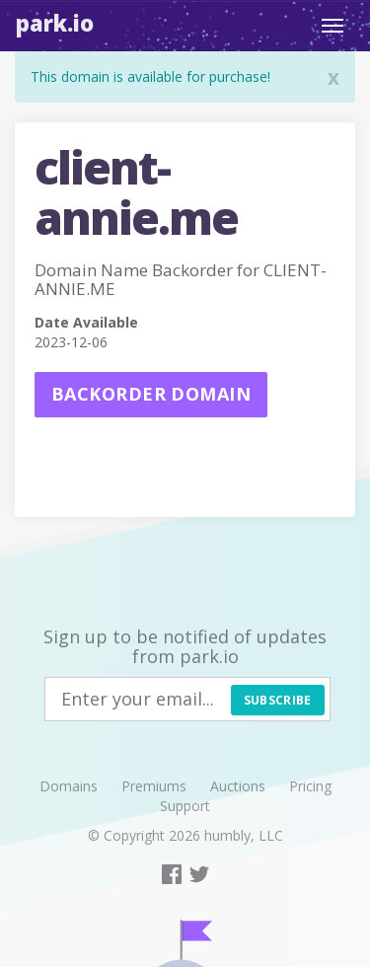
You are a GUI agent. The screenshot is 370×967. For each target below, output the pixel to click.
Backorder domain (151, 394)
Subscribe (278, 700)
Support (185, 805)
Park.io (55, 22)
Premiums (153, 786)
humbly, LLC (243, 835)
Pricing (310, 786)
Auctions (237, 786)
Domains (68, 786)
